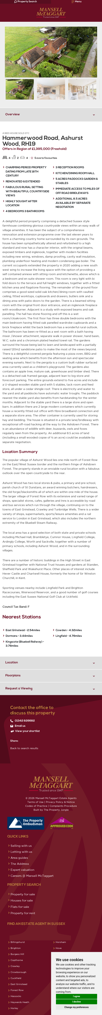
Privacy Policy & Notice (60, 802)
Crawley (15, 966)
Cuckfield (16, 978)
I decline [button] (76, 1001)
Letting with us (21, 851)
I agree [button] (76, 996)
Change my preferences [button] (76, 1007)
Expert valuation (22, 869)
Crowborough (18, 972)
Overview (12, 114)
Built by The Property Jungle (51, 809)
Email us (17, 726)
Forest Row (17, 990)
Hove (58, 948)
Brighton (16, 948)
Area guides (19, 857)
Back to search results (24, 748)
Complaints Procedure (63, 806)
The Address (20, 863)
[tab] (51, 115)
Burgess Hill (17, 954)
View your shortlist (25, 731)
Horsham (61, 942)
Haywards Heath (20, 1002)
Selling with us (21, 845)
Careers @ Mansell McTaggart (32, 875)
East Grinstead (19, 984)
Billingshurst (18, 942)
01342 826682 (22, 720)
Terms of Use (35, 802)
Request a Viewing (18, 688)
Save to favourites (44, 158)
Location (11, 662)
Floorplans (12, 675)
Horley (14, 1008)
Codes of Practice (36, 806)
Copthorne (17, 960)
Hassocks (16, 996)
